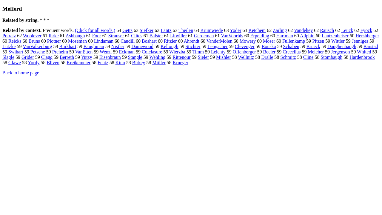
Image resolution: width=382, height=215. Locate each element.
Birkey (138, 62)
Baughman (93, 46)
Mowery (248, 41)
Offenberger (244, 51)
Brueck (313, 46)
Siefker (146, 30)
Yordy (33, 62)
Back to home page (20, 72)
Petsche (37, 51)
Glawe (14, 62)
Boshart (149, 41)
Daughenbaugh (341, 46)
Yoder (235, 30)
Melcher (316, 51)
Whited (364, 51)
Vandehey (303, 30)
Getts (127, 30)
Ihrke (54, 35)
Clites (136, 35)
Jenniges (360, 41)
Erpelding (259, 35)
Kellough (169, 46)
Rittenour (181, 57)
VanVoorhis (232, 35)
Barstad (370, 46)
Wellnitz (246, 57)
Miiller (158, 62)
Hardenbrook (362, 57)
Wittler (338, 41)
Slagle (8, 57)
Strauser (116, 35)
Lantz (166, 30)
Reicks (14, 41)
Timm (198, 51)
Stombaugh (331, 57)
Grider (27, 57)
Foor (96, 35)
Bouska (269, 46)
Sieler (203, 57)
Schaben (291, 46)
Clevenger (245, 46)
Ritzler (170, 41)
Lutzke (9, 46)
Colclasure (152, 51)
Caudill (128, 41)
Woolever (32, 35)
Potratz (9, 35)
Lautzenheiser (335, 35)
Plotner (54, 41)
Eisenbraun (110, 57)
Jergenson (340, 51)
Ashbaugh (75, 35)
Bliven (53, 62)
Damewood (142, 46)
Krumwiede (211, 30)
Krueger (180, 62)
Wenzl (106, 51)
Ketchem (257, 30)
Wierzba (177, 51)
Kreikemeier (78, 62)
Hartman (284, 35)
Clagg (47, 57)
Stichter (193, 46)
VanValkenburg (37, 46)
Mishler (223, 57)
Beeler (269, 51)
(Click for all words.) (95, 30)
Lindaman (103, 41)
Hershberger (367, 35)
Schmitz (288, 57)
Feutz (103, 62)
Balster (156, 35)
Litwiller (178, 35)
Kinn (120, 62)
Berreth (67, 57)
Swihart (15, 51)
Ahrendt (191, 41)
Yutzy (86, 57)
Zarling (280, 30)
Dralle (267, 57)
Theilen (185, 30)
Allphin (307, 35)
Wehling (157, 57)
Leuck (347, 30)
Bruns (34, 41)
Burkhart (67, 46)
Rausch (327, 30)
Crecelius (292, 51)
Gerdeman (204, 35)
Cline (308, 57)
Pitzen (318, 41)
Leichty (218, 51)
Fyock (366, 30)
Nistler (117, 46)
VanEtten (84, 51)
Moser (269, 41)
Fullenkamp (293, 41)
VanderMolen (219, 41)
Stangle (135, 57)
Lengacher (217, 46)
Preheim (60, 51)
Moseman (77, 41)
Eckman (127, 51)
